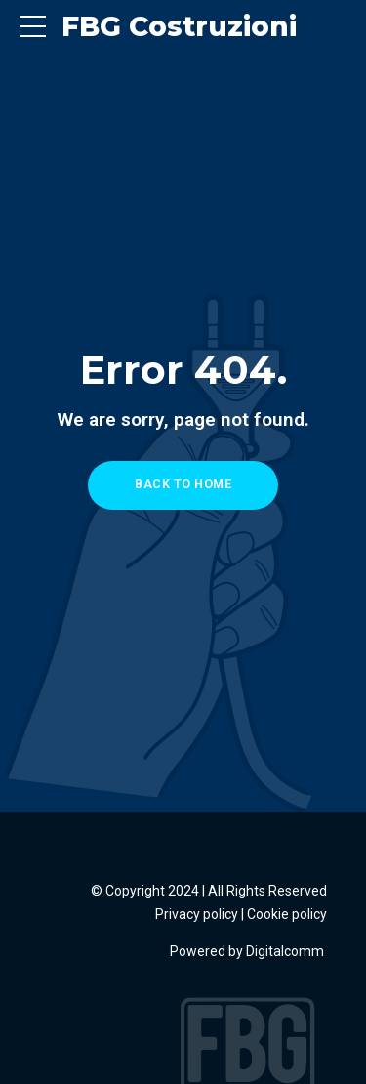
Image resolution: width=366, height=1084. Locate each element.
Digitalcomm (286, 951)
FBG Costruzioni (179, 26)
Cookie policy (287, 914)
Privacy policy (196, 914)
